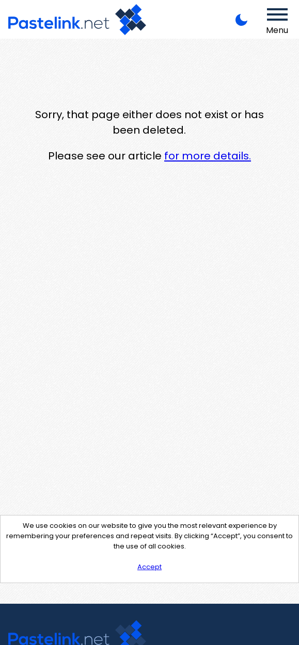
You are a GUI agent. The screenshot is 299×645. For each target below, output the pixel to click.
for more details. (207, 156)
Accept (149, 567)
